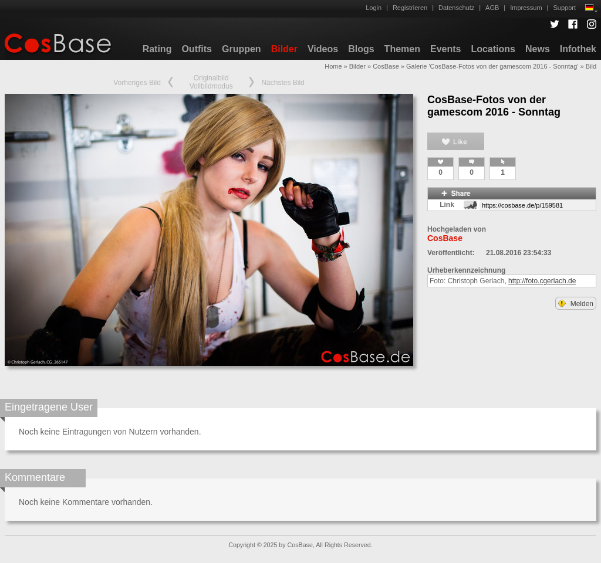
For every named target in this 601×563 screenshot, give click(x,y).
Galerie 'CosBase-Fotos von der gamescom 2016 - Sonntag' (492, 66)
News (537, 49)
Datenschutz (456, 7)
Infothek (578, 49)
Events (445, 49)
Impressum (526, 7)
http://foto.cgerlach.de (542, 281)
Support (564, 7)
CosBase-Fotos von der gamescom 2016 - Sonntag (494, 106)
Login (373, 7)
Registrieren (410, 7)
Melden (575, 304)
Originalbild (211, 78)
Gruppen (241, 49)
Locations (493, 49)
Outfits (196, 49)
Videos (323, 49)
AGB (492, 7)
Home (333, 66)
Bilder (284, 49)
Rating (157, 49)
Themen (402, 49)
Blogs (361, 49)
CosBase (386, 66)
